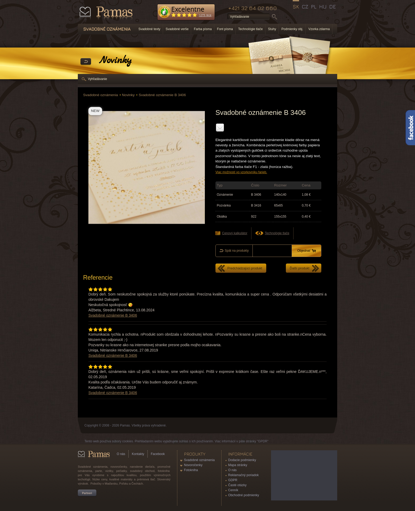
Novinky (128, 95)
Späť (85, 61)
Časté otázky (237, 485)
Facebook (158, 454)
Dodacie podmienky (242, 460)
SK (296, 7)
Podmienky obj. (292, 29)
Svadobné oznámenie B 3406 (162, 95)
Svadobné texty (149, 29)
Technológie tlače (250, 29)
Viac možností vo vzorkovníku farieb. (241, 172)
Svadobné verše (177, 29)
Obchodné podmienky (243, 495)
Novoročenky (193, 465)
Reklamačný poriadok (243, 475)
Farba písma (202, 29)
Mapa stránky (237, 465)
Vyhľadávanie (97, 79)
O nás (121, 454)
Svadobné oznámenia (100, 95)
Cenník (233, 490)
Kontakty (138, 454)
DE (332, 7)
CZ (305, 7)
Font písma (225, 29)
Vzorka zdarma (319, 29)
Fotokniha (191, 470)
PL (314, 7)
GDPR (232, 480)
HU (323, 7)
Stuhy (272, 29)
